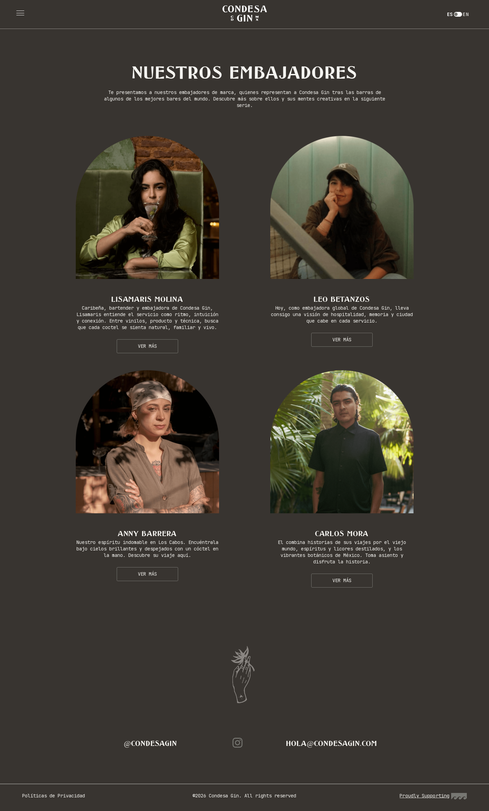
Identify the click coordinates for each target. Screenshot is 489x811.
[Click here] (147, 207)
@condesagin (150, 743)
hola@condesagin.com (331, 743)
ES (450, 14)
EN (466, 14)
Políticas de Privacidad (53, 796)
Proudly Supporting (433, 796)
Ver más (147, 346)
